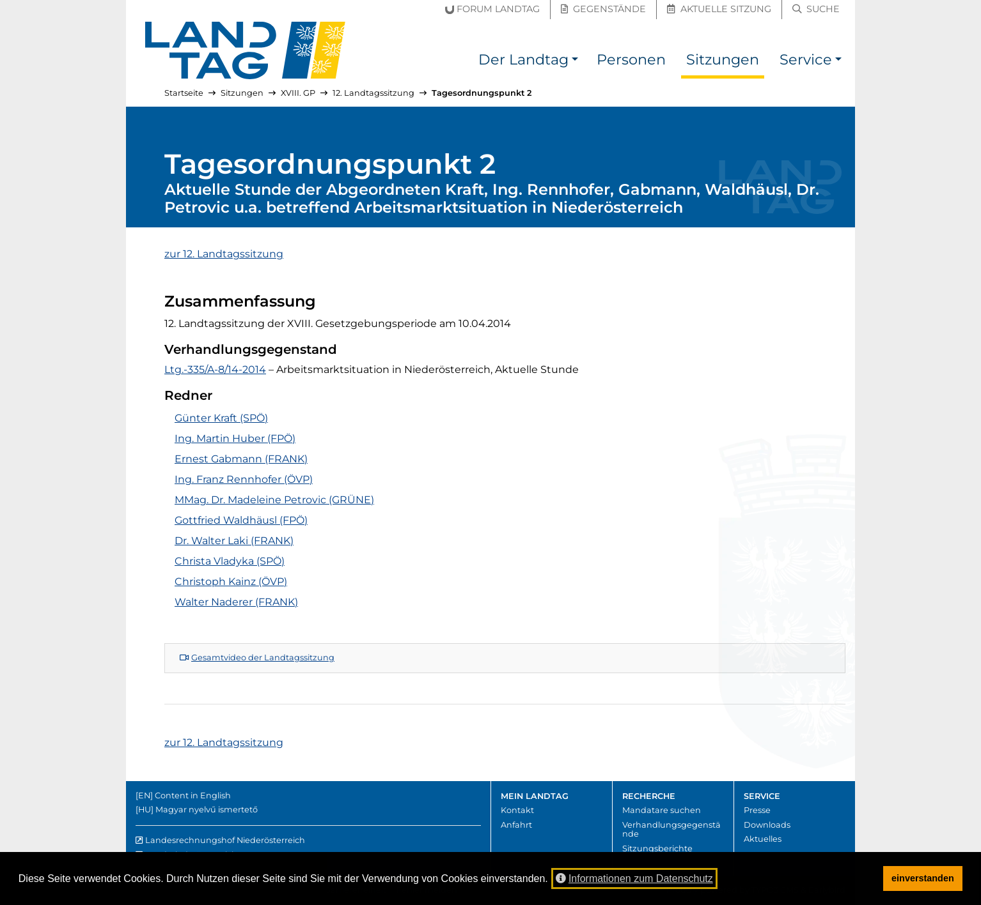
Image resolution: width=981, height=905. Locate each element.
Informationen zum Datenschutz (634, 878)
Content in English (193, 795)
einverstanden (922, 878)
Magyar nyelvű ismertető (206, 809)
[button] (575, 61)
